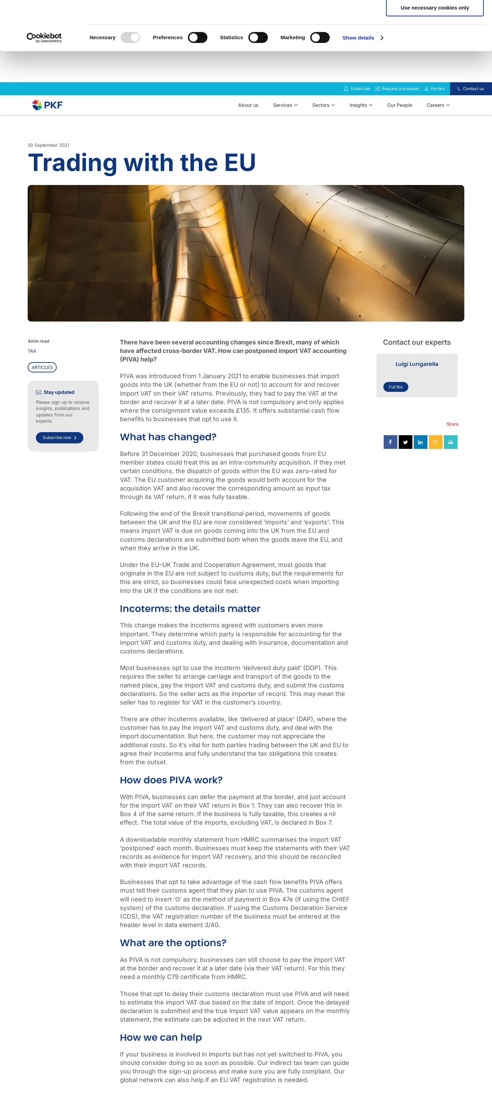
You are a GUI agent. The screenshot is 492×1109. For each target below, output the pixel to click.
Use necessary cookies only (435, 57)
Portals (438, 106)
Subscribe (360, 106)
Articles (42, 385)
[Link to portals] (426, 107)
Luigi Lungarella (417, 382)
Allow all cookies (435, 17)
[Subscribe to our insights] (346, 107)
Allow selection (434, 37)
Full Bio (396, 405)
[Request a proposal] (377, 106)
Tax (32, 369)
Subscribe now (60, 455)
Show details (358, 87)
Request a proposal (400, 106)
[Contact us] (454, 106)
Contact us (473, 106)
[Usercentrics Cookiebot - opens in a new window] (44, 87)
